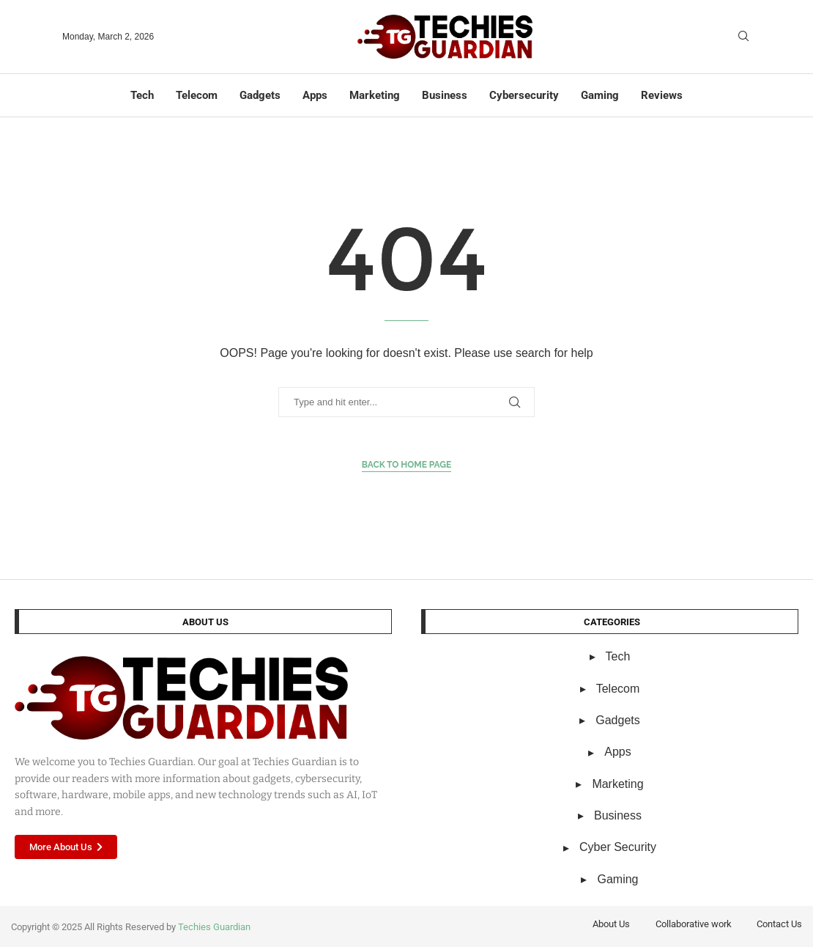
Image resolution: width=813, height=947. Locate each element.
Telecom (197, 95)
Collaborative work (694, 923)
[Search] (743, 37)
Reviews (662, 95)
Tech (142, 95)
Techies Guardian (214, 926)
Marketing (374, 95)
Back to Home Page (407, 465)
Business (444, 95)
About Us (611, 923)
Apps (314, 95)
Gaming (600, 95)
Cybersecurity (524, 95)
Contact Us (779, 923)
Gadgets (260, 95)
